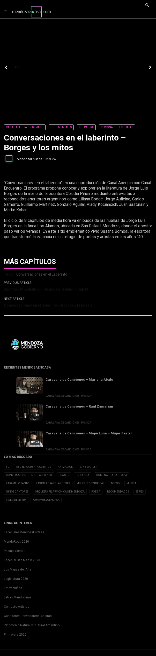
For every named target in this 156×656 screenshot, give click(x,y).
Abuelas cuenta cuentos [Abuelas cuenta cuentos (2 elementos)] (33, 466)
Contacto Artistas (16, 606)
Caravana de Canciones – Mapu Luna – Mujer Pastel (89, 433)
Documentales (61, 127)
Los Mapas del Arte (17, 569)
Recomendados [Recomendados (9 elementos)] (118, 491)
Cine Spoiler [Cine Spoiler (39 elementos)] (88, 466)
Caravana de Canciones (63, 395)
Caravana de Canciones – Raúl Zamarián (79, 406)
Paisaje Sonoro (14, 551)
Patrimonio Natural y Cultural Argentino (32, 625)
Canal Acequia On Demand (24, 127)
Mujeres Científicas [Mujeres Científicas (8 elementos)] (90, 483)
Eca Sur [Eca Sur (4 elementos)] (64, 475)
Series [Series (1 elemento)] (140, 491)
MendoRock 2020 (16, 541)
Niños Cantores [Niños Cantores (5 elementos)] (17, 491)
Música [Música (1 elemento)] (131, 483)
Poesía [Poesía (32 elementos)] (95, 491)
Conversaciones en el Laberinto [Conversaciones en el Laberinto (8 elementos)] (29, 475)
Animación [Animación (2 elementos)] (65, 466)
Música (86, 395)
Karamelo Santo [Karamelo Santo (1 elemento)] (17, 483)
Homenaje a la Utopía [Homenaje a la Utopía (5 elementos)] (111, 475)
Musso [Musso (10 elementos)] (115, 483)
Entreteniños (13, 588)
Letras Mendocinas (18, 597)
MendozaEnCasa (29, 159)
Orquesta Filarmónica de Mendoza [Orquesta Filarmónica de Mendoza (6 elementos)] (60, 491)
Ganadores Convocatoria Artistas (28, 616)
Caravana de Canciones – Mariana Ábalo (79, 379)
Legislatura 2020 (16, 579)
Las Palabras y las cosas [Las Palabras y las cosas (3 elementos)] (53, 483)
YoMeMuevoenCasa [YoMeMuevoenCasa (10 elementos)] (46, 499)
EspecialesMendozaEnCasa (24, 532)
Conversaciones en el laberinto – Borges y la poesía (48, 305)
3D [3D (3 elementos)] (7, 466)
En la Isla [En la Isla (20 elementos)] (82, 475)
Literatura (86, 127)
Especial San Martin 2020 (22, 560)
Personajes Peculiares (117, 127)
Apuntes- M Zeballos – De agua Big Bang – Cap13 (46, 289)
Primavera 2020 (15, 634)
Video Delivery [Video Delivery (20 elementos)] (16, 499)
